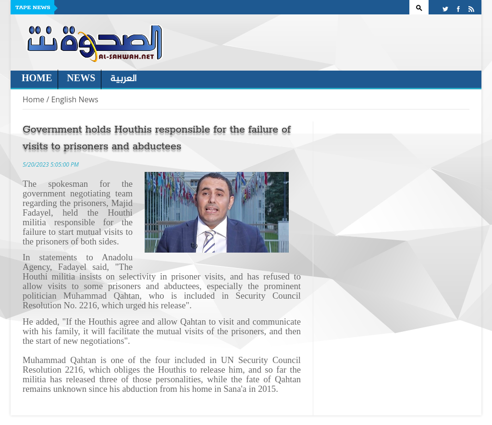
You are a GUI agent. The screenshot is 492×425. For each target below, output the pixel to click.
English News (74, 99)
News (81, 79)
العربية (123, 79)
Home (37, 79)
